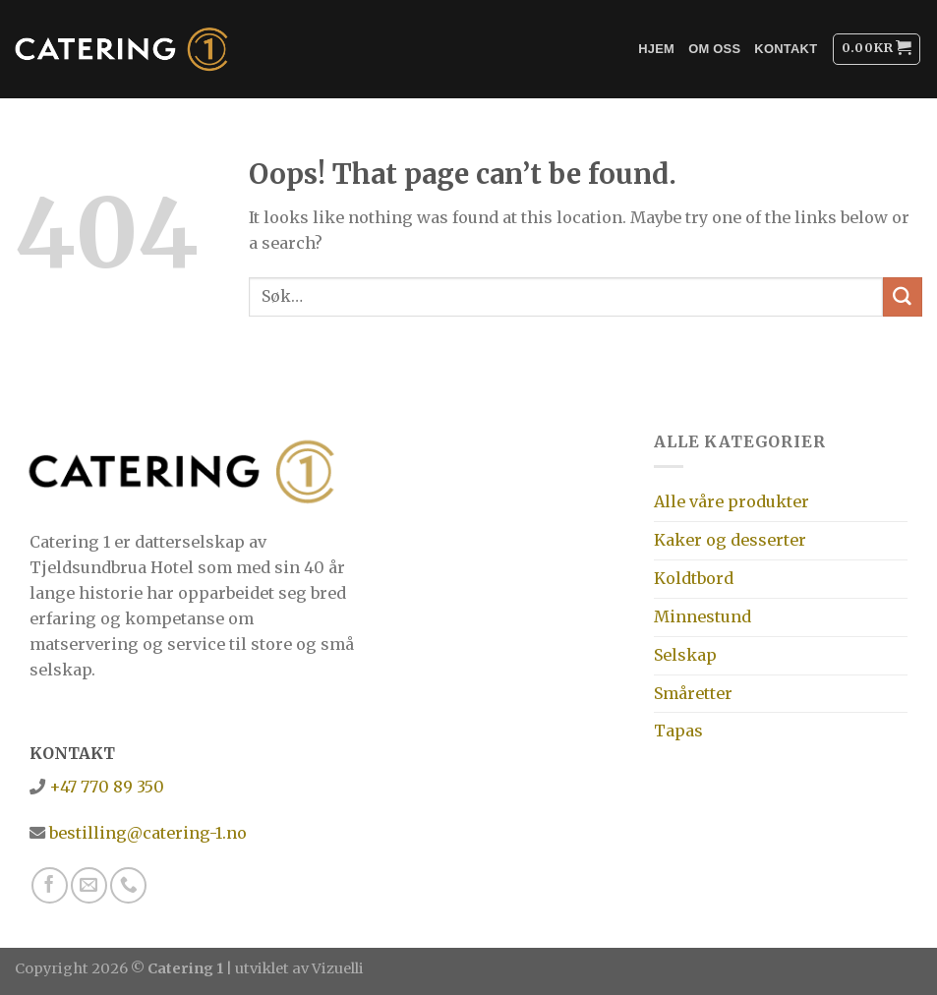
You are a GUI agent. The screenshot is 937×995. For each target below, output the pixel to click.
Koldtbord (693, 578)
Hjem (656, 48)
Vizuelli (338, 968)
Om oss (714, 48)
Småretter (693, 693)
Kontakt (785, 48)
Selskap (685, 655)
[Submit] (902, 297)
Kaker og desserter (730, 540)
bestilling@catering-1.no (146, 833)
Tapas (678, 730)
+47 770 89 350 (104, 786)
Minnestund (702, 616)
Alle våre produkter (731, 501)
